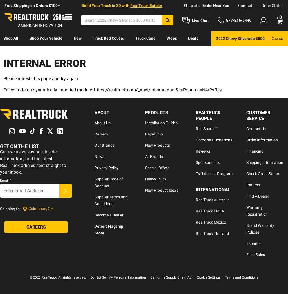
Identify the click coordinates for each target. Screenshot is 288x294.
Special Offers (157, 168)
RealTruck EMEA (210, 211)
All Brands (154, 156)
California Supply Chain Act (171, 277)
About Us (102, 123)
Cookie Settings (208, 277)
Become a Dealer (108, 215)
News (99, 156)
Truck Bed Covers (108, 38)
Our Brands (104, 145)
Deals (193, 38)
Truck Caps (145, 38)
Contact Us (256, 128)
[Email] (29, 191)
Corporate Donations (214, 140)
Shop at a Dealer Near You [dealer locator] (206, 5)
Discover (11, 53)
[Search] (127, 20)
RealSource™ (207, 128)
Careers (101, 134)
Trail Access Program (214, 173)
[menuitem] (11, 38)
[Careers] (36, 227)
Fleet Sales (255, 254)
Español (253, 243)
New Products (157, 145)
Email (5, 180)
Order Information (262, 140)
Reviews (203, 151)
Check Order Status (263, 173)
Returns (253, 185)
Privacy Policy (106, 168)
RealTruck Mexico (211, 222)
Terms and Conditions (241, 277)
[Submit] (65, 191)
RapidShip (154, 134)
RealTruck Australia (213, 200)
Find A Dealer (257, 196)
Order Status (272, 5)
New (78, 38)
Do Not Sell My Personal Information (118, 277)
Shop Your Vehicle (46, 38)
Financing (255, 151)
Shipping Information (264, 162)
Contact (245, 5)
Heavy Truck (155, 179)
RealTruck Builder (146, 5)
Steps (171, 38)
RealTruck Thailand (212, 233)
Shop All (10, 38)
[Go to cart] (280, 20)
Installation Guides (161, 123)
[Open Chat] (195, 20)
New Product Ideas (161, 190)
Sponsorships (208, 162)
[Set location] (38, 209)
